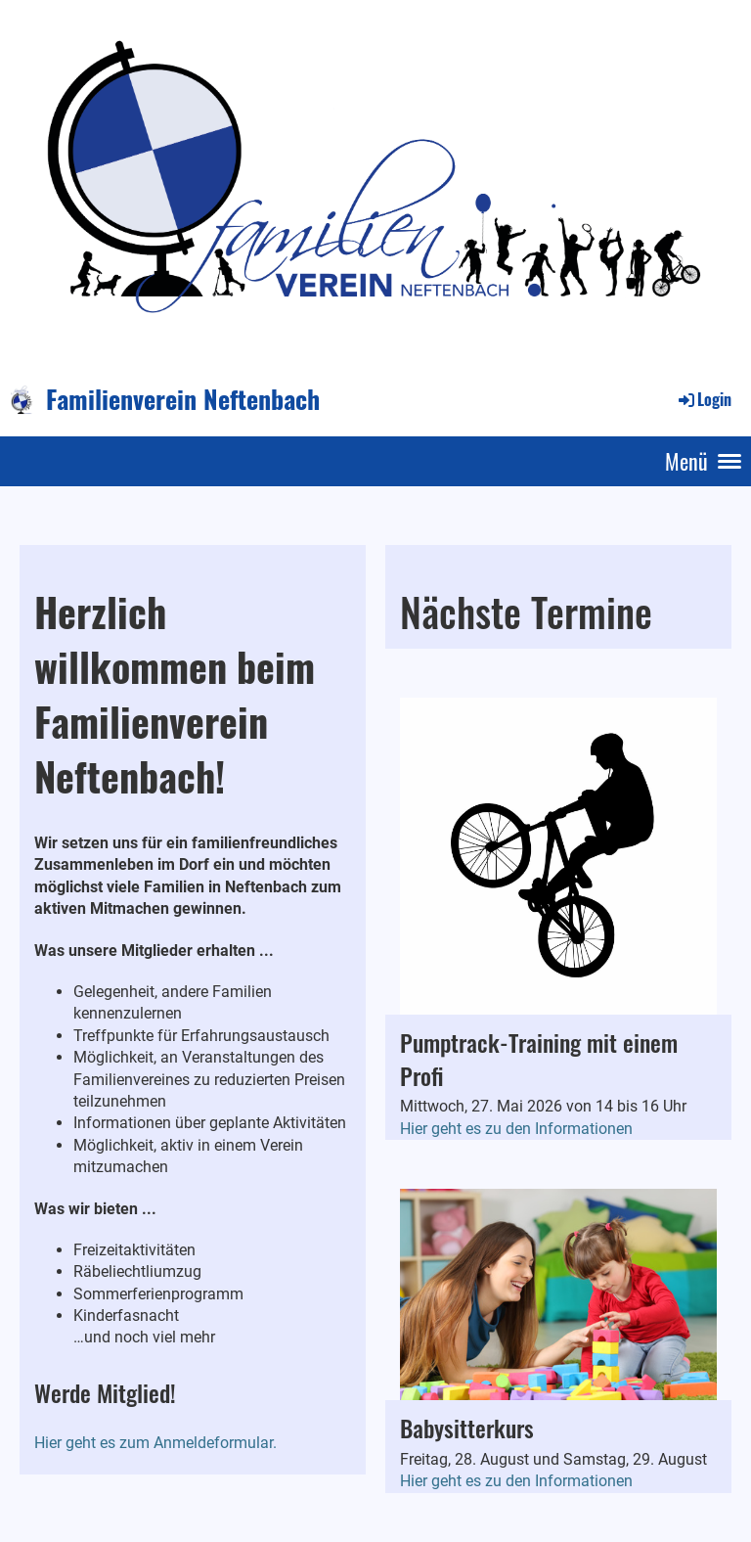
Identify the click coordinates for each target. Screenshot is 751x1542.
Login (703, 399)
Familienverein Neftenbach (183, 399)
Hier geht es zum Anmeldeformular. (155, 1442)
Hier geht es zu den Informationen (516, 1128)
